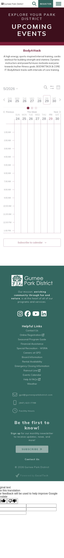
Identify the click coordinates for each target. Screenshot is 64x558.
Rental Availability (32, 361)
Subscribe (30, 449)
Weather (32, 383)
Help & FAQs (32, 379)
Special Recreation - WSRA (32, 348)
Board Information (32, 357)
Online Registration (32, 334)
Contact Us (32, 330)
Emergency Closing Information (32, 366)
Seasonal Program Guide (32, 339)
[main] (32, 170)
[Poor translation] (12, 501)
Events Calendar (32, 374)
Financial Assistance (32, 343)
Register (45, 4)
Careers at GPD (32, 352)
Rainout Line (32, 370)
